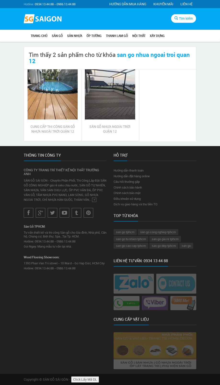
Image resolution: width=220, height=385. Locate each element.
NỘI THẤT (138, 36)
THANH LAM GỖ (117, 36)
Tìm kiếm (183, 18)
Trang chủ (39, 36)
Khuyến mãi (163, 4)
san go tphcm (125, 232)
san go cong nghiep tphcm (158, 232)
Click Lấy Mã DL (85, 379)
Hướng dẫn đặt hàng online (132, 176)
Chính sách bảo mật (127, 193)
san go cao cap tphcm (131, 245)
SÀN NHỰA (74, 36)
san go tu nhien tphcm (131, 239)
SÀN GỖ (57, 36)
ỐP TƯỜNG (94, 36)
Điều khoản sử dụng (127, 198)
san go (186, 245)
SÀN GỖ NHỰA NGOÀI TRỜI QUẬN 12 (109, 129)
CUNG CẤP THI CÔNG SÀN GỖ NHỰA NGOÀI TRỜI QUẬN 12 (52, 129)
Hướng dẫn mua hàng (127, 4)
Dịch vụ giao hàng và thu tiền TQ (135, 204)
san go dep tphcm (164, 245)
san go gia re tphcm (165, 239)
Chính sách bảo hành (128, 187)
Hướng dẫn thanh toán (129, 170)
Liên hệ (186, 4)
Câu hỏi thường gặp (127, 181)
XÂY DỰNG (157, 36)
